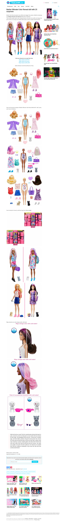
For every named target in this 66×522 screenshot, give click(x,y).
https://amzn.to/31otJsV (24, 61)
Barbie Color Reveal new (11, 473)
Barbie (8, 471)
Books (32, 6)
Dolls (15, 6)
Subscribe (47, 2)
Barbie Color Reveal (32, 471)
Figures (22, 6)
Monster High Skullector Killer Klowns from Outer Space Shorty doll (51, 79)
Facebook (55, 2)
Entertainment (10, 6)
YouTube (39, 518)
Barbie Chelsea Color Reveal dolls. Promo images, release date (23, 484)
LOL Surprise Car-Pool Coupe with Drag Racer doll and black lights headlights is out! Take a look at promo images (36, 507)
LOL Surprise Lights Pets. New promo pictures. (24, 507)
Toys (18, 6)
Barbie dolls (12, 471)
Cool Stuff (27, 6)
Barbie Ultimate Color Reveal (21, 473)
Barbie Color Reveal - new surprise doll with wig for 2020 (11, 484)
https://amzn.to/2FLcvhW (24, 62)
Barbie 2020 (18, 471)
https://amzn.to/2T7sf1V (24, 59)
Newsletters (31, 518)
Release (28, 473)
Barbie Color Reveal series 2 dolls (12, 495)
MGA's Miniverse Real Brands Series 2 (51, 48)
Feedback (26, 518)
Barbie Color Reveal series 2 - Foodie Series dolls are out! (24, 495)
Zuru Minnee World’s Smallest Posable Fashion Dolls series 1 (51, 20)
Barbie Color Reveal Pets (36, 483)
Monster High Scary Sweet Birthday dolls (50, 64)
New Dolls (25, 471)
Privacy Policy (37, 519)
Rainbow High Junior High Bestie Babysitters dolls (50, 34)
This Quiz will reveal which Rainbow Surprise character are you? (37, 495)
